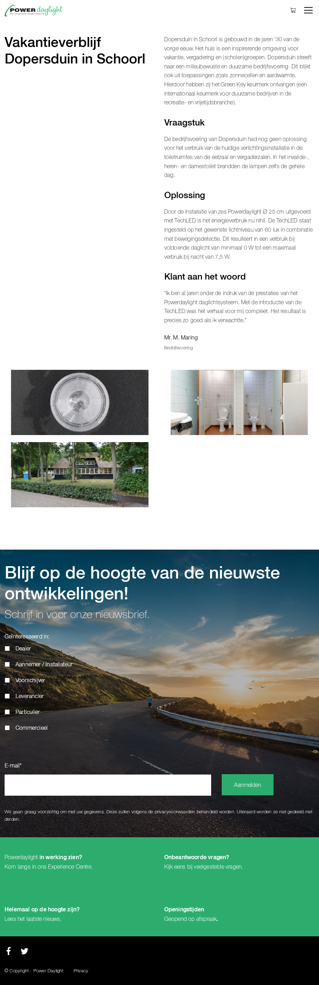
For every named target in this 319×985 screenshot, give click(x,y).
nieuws (51, 919)
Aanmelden (247, 785)
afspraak (206, 919)
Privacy (81, 971)
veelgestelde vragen (217, 867)
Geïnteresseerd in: (27, 637)
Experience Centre (69, 867)
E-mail (13, 766)
